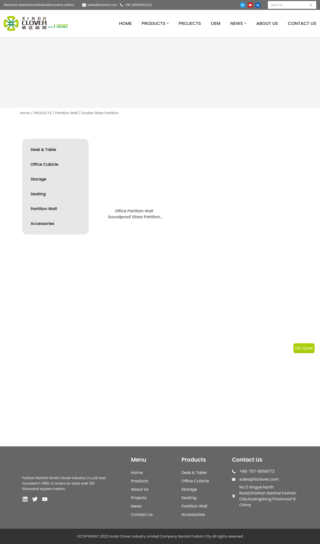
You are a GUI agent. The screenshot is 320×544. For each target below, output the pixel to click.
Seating (38, 194)
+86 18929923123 (138, 5)
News (136, 506)
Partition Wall (66, 112)
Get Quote (304, 348)
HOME (125, 23)
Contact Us (141, 514)
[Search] (286, 5)
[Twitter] (242, 5)
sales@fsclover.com (102, 5)
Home (25, 112)
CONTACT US (302, 23)
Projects (138, 498)
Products (139, 481)
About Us (139, 489)
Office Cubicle (45, 164)
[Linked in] (257, 5)
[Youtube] (250, 5)
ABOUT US (267, 23)
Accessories (42, 223)
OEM (215, 23)
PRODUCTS (42, 112)
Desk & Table (43, 149)
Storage (38, 179)
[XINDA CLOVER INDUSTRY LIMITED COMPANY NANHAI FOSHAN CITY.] (36, 23)
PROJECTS (190, 23)
